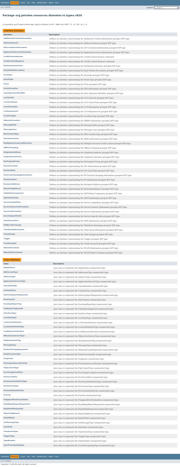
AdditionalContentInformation (18, 38)
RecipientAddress (12, 184)
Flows (6, 84)
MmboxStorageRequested (16, 349)
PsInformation (10, 179)
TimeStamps (9, 234)
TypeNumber (9, 440)
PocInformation (11, 166)
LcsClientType (10, 317)
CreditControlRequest (14, 61)
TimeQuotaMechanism (14, 229)
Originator (8, 358)
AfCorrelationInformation (15, 47)
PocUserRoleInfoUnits (14, 390)
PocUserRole (9, 170)
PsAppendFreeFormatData (16, 399)
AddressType (9, 277)
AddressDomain (11, 43)
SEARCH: (150, 8)
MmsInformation (11, 138)
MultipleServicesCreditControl (18, 143)
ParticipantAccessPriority (15, 363)
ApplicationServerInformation (17, 52)
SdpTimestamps (11, 198)
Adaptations (9, 267)
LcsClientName (10, 102)
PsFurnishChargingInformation (18, 175)
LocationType (10, 116)
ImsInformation (11, 88)
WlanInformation (11, 248)
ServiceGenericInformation (16, 207)
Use (28, 3)
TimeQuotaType (11, 431)
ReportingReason (12, 413)
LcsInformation (11, 107)
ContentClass (10, 290)
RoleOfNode (9, 418)
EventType (8, 79)
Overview (5, 3)
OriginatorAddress (12, 152)
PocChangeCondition (13, 372)
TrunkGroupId (10, 243)
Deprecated (42, 3)
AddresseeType (11, 272)
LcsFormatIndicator (13, 322)
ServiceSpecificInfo (12, 216)
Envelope (8, 75)
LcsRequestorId (11, 111)
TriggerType (9, 436)
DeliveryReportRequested (16, 295)
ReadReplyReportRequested (17, 404)
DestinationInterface (13, 66)
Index (51, 3)
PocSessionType (11, 386)
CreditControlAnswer (13, 56)
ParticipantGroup (12, 161)
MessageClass (10, 129)
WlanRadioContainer (13, 252)
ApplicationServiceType (14, 281)
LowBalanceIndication (14, 331)
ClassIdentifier (10, 286)
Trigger (7, 239)
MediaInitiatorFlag (12, 340)
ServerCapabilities (12, 202)
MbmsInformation (12, 120)
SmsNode (8, 427)
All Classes (6, 7)
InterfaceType (10, 313)
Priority (7, 395)
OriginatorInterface (13, 157)
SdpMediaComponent (13, 193)
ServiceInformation (12, 211)
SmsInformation (11, 220)
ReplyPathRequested (13, 409)
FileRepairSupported (13, 308)
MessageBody (10, 125)
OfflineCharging (11, 148)
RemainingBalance (12, 188)
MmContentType (11, 134)
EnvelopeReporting (12, 304)
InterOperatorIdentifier (14, 93)
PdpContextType (11, 368)
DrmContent (9, 299)
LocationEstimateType (14, 327)
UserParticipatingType (14, 445)
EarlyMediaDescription (14, 70)
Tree (33, 3)
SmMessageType (11, 422)
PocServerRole (10, 377)
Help (57, 3)
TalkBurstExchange (12, 225)
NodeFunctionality (12, 354)
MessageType (10, 345)
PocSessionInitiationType (15, 381)
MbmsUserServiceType (14, 336)
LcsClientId (9, 97)
